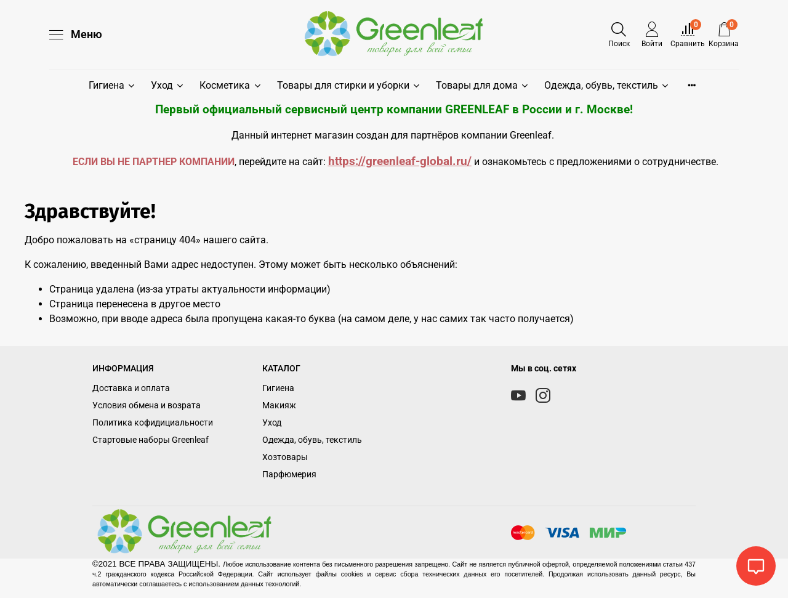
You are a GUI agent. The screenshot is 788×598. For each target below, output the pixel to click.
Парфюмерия (289, 474)
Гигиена (112, 85)
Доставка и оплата (131, 388)
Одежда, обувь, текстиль (607, 85)
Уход (168, 85)
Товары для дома (482, 85)
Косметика (230, 85)
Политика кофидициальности (152, 423)
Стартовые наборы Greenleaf (150, 440)
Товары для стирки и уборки (349, 85)
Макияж (279, 405)
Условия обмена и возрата (146, 405)
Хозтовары (285, 457)
